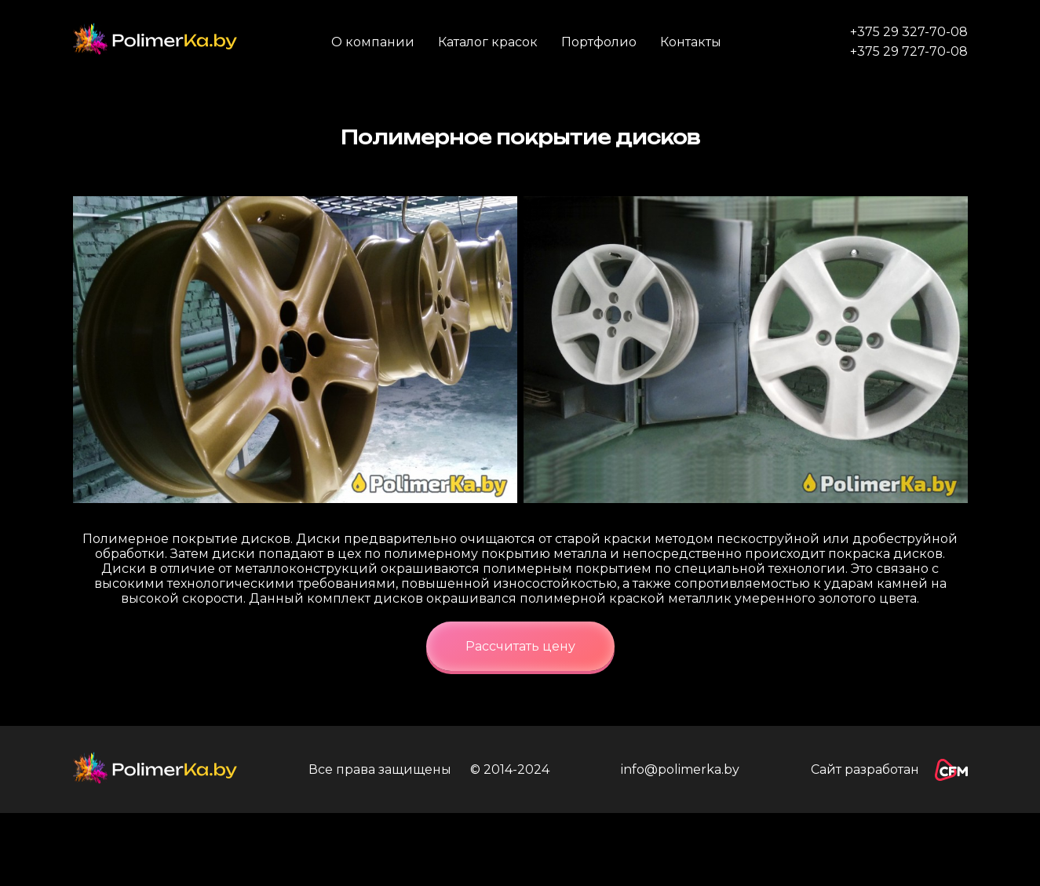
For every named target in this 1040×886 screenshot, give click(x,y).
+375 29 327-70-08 (909, 31)
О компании (372, 42)
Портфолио (599, 42)
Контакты (690, 42)
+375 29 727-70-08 (909, 51)
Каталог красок (488, 42)
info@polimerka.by (680, 769)
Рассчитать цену (520, 646)
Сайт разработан (889, 770)
